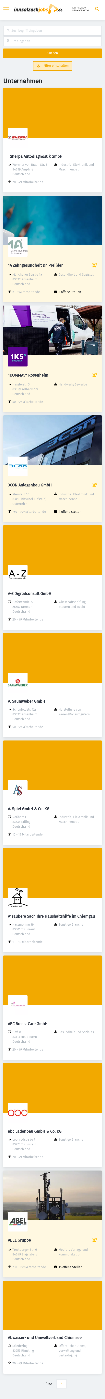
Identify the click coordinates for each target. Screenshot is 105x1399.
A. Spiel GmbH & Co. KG (28, 808)
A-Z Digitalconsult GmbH (29, 593)
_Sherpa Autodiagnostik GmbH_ (36, 156)
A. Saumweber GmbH (26, 701)
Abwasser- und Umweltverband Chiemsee (45, 1337)
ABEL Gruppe (19, 1240)
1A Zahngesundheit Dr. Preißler (35, 265)
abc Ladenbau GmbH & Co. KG (35, 1131)
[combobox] (52, 31)
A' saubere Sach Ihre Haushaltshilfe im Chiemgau (51, 916)
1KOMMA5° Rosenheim (28, 375)
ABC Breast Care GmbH (28, 1023)
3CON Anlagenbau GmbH (30, 485)
